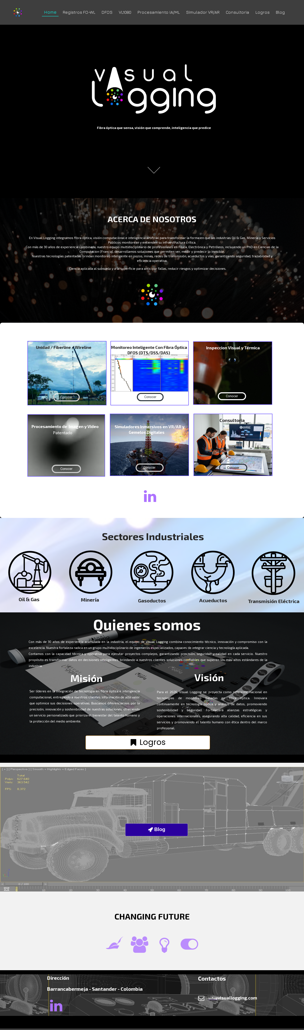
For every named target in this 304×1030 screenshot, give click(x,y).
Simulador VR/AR (202, 12)
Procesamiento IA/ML (158, 12)
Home (50, 12)
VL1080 (125, 12)
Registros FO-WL (79, 12)
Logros (262, 12)
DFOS (107, 12)
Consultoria (237, 12)
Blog (280, 12)
